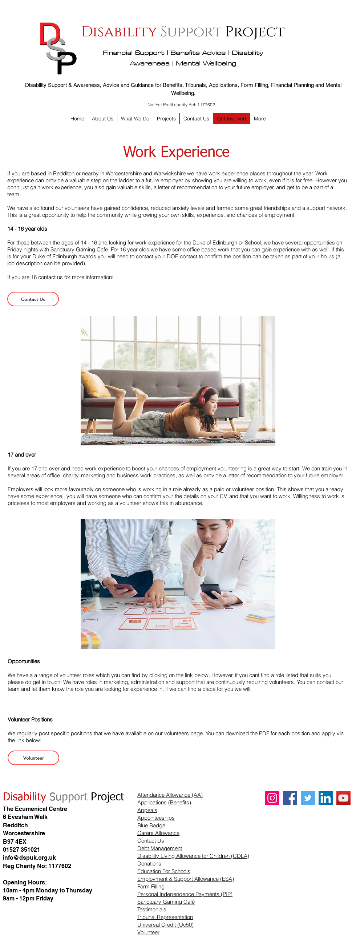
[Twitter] (308, 798)
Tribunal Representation (165, 917)
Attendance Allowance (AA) (170, 794)
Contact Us (150, 840)
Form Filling (151, 886)
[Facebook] (290, 798)
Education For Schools (163, 871)
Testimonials (151, 909)
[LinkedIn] (326, 798)
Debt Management (159, 848)
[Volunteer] (33, 758)
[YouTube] (343, 798)
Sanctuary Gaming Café (166, 901)
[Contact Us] (33, 299)
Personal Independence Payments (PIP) (184, 894)
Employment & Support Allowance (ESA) (185, 878)
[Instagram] (272, 798)
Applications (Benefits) (164, 802)
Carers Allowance (158, 832)
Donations (149, 863)
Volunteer (148, 932)
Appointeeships (156, 817)
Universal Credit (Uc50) (165, 924)
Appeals (147, 810)
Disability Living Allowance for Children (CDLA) (193, 855)
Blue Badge (151, 825)
